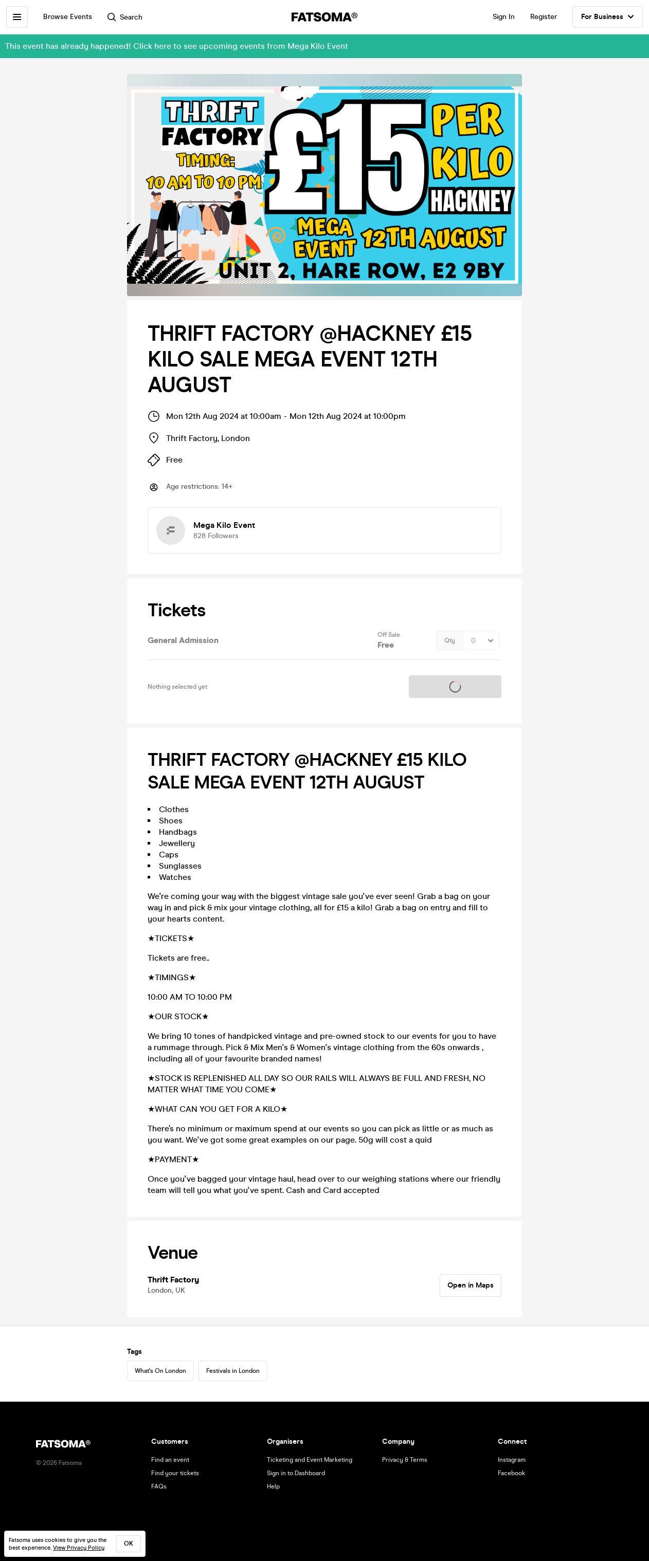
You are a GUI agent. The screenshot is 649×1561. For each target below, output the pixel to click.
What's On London (160, 1370)
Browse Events (67, 16)
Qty (449, 640)
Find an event (170, 1459)
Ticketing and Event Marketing (309, 1459)
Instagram (512, 1459)
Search (124, 17)
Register (543, 16)
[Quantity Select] (481, 640)
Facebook (511, 1473)
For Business (607, 17)
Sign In (504, 16)
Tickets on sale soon (455, 686)
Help (273, 1486)
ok (128, 1543)
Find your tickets (175, 1473)
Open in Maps (470, 1285)
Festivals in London (233, 1370)
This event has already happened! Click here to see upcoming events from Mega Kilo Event (176, 46)
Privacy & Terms (404, 1459)
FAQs (159, 1486)
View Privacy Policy (78, 1548)
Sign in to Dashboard (296, 1473)
